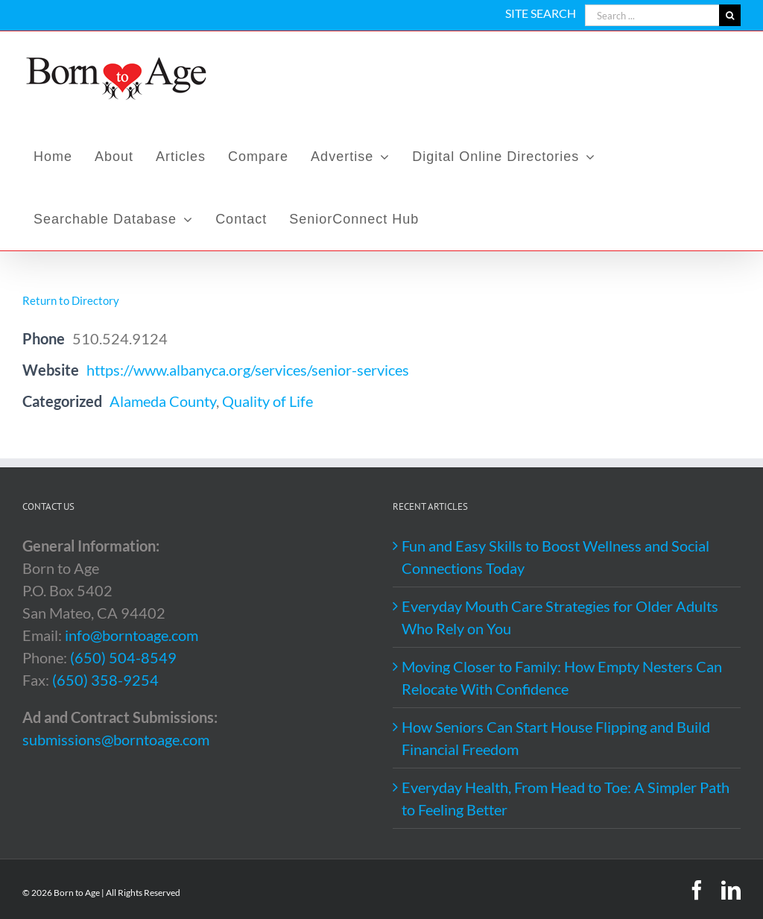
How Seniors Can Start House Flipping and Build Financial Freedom (556, 738)
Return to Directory (70, 300)
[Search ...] (652, 15)
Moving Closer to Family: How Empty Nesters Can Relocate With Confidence (562, 677)
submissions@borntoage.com (115, 739)
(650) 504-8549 (123, 657)
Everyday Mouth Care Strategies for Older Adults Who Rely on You (560, 617)
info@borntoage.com (131, 635)
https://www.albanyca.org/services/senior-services (247, 370)
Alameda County (163, 401)
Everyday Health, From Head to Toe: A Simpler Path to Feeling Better (565, 798)
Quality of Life (267, 401)
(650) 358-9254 (105, 680)
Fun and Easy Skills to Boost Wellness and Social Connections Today (555, 557)
